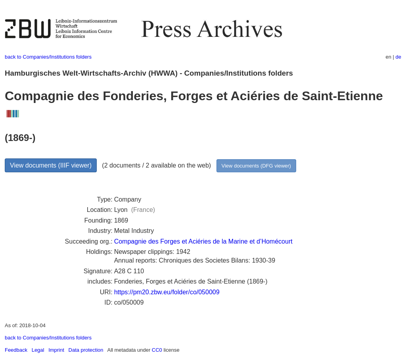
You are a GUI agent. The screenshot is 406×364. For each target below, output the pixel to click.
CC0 (157, 350)
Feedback (16, 350)
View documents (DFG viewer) (256, 166)
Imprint (56, 350)
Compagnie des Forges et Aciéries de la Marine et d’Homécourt (203, 241)
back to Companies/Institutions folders (48, 57)
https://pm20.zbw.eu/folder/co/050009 (167, 292)
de (398, 57)
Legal (38, 350)
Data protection (86, 350)
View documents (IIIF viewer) (51, 165)
